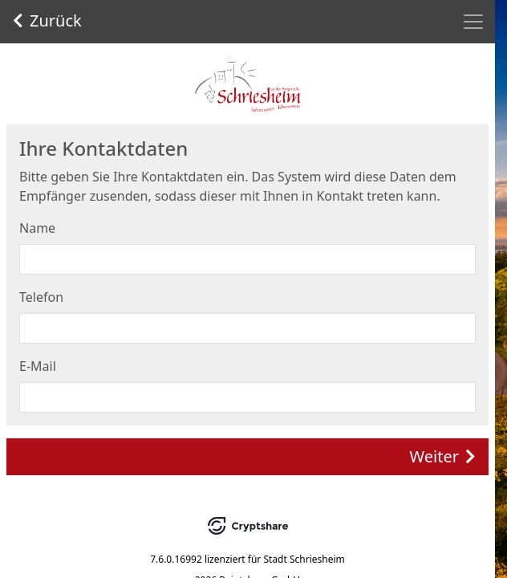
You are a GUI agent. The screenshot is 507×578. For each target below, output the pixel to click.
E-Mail (37, 366)
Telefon (41, 297)
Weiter (443, 456)
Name (37, 228)
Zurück (47, 20)
